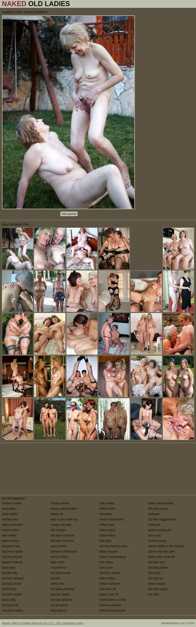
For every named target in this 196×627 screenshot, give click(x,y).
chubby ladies (60, 503)
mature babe (10, 530)
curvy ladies (59, 546)
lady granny (58, 610)
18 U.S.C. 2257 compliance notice (63, 623)
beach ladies (10, 540)
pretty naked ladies (161, 503)
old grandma (59, 605)
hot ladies (106, 514)
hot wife (153, 594)
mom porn (106, 567)
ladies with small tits (161, 556)
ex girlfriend (58, 567)
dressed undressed (64, 551)
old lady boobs (12, 583)
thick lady (154, 573)
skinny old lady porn (161, 551)
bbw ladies (9, 535)
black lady (8, 567)
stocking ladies (158, 567)
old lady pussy (157, 508)
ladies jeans (107, 530)
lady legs (105, 540)
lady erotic (58, 562)
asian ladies (10, 514)
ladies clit (57, 514)
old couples (58, 530)
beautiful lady (11, 546)
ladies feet (58, 583)
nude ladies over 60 (112, 599)
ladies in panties (110, 605)
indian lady (106, 524)
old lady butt (10, 605)
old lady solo (156, 562)
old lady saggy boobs (162, 519)
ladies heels (107, 508)
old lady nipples (109, 573)
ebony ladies (59, 556)
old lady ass (10, 519)
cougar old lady (61, 524)
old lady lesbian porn (113, 546)
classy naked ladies (64, 508)
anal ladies (9, 508)
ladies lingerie (108, 551)
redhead (153, 514)
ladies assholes (12, 524)
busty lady (9, 599)
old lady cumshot (62, 540)
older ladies (107, 578)
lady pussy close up (64, 519)
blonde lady (10, 573)
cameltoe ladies (12, 610)
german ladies (60, 594)
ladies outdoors (109, 583)
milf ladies (106, 562)
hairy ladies (107, 503)
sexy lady (154, 535)
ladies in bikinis (12, 562)
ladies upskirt (157, 583)
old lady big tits (12, 556)
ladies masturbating (112, 556)
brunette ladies (12, 594)
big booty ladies (12, 551)
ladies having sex (160, 530)
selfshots (154, 524)
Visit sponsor (69, 213)
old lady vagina (158, 589)
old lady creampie (63, 535)
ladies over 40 (108, 594)
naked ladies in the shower (166, 546)
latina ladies (107, 535)
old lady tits (155, 578)
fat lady (56, 578)
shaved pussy (157, 540)
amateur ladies (12, 503)
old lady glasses (61, 599)
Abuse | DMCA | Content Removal (22, 623)
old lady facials (61, 573)
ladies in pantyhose (112, 610)
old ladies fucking (62, 589)
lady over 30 (107, 589)
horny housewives (111, 519)
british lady (9, 589)
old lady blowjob (13, 578)
